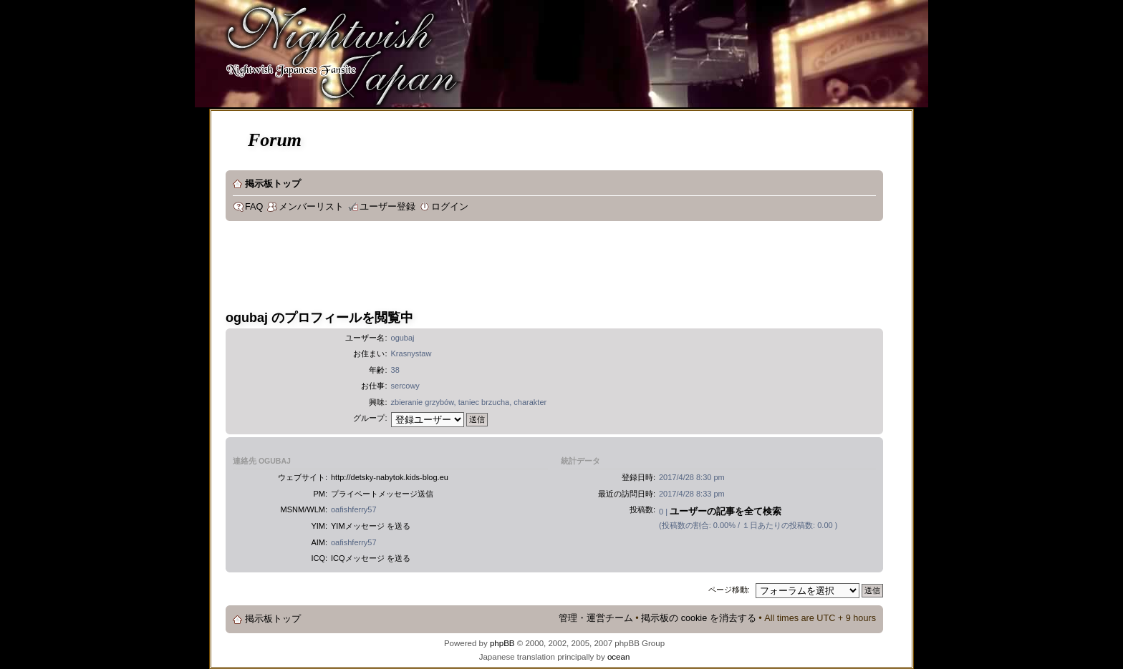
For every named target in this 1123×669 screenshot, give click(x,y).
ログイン (449, 207)
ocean (618, 657)
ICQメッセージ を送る (370, 558)
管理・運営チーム (596, 618)
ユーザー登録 (387, 207)
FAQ (254, 207)
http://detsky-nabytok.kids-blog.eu (389, 477)
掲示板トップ (273, 184)
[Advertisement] (486, 267)
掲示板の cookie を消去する (698, 618)
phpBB (502, 643)
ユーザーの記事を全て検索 (725, 511)
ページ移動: (729, 589)
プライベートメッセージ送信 (382, 493)
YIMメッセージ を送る (370, 526)
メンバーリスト (311, 207)
